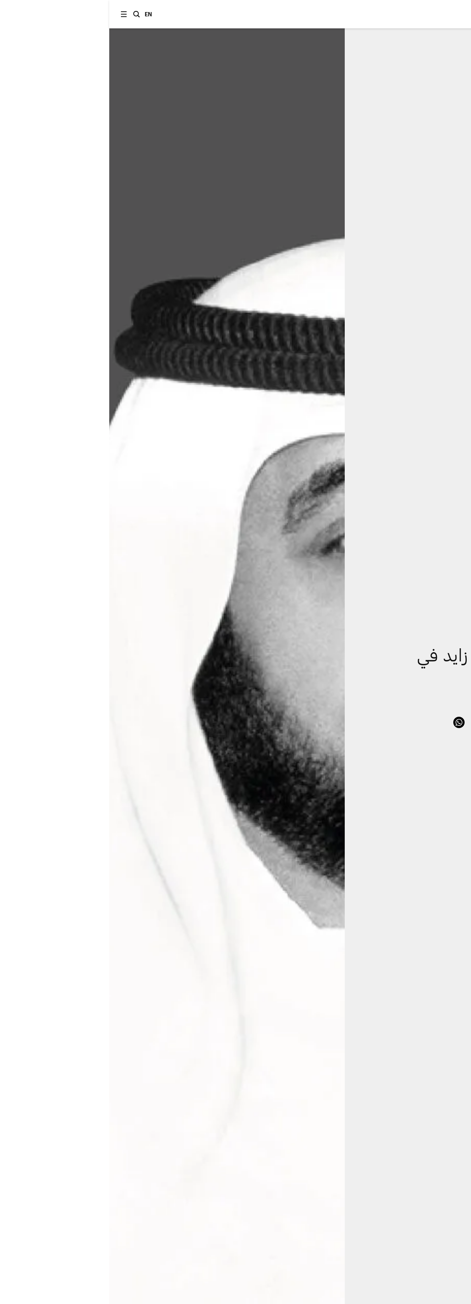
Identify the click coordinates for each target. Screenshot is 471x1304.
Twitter (403, 722)
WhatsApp (349, 722)
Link (420, 722)
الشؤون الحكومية (411, 612)
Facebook (385, 722)
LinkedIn (367, 722)
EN (39, 14)
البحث (27, 14)
